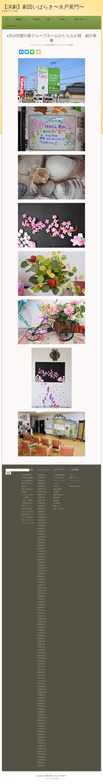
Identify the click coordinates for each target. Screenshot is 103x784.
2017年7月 (41, 667)
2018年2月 (41, 647)
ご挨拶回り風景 (59, 475)
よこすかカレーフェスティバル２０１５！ (59, 480)
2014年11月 (42, 751)
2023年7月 (41, 560)
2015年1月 (41, 746)
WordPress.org (74, 486)
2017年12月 (42, 653)
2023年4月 (41, 565)
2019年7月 (41, 599)
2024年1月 (41, 548)
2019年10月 (42, 593)
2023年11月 (42, 551)
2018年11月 (42, 622)
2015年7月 (41, 729)
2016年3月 (41, 709)
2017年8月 (41, 664)
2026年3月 (41, 478)
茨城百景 (57, 503)
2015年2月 (41, 743)
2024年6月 (41, 534)
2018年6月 (41, 636)
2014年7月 (41, 763)
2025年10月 (42, 492)
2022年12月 (42, 568)
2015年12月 (42, 718)
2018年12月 (42, 619)
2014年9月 (41, 757)
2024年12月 (42, 517)
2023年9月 (41, 557)
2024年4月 (41, 540)
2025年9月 (41, 495)
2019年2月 (41, 613)
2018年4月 (41, 641)
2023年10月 (42, 554)
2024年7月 (41, 531)
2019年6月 (41, 602)
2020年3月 (41, 579)
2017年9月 (41, 661)
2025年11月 (42, 489)
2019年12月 (42, 588)
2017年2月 (41, 681)
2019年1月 (41, 616)
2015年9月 (41, 723)
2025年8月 (41, 497)
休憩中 (56, 486)
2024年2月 (41, 545)
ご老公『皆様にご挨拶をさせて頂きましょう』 (27, 503)
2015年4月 (41, 737)
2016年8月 (41, 698)
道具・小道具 (58, 509)
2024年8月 (41, 528)
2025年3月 (41, 512)
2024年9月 (41, 526)
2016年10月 (42, 692)
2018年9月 (41, 627)
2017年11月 (42, 655)
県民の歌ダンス (81, 19)
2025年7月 (41, 500)
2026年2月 (41, 481)
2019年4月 (41, 607)
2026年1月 (41, 483)
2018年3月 (41, 644)
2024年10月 (42, 523)
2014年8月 (41, 760)
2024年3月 (41, 543)
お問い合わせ (12, 26)
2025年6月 (41, 503)
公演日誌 (36, 19)
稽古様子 (57, 497)
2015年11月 (42, 720)
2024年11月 (42, 520)
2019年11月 (42, 591)
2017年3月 (41, 678)
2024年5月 (41, 537)
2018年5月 (41, 639)
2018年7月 (41, 633)
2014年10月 (42, 754)
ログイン (72, 475)
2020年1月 (41, 585)
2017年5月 (41, 672)
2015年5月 (41, 734)
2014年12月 (42, 749)
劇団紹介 (21, 19)
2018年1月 (41, 650)
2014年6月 (41, 766)
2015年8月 (41, 726)
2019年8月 (41, 596)
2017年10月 (42, 658)
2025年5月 (41, 506)
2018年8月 (41, 630)
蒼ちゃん (57, 506)
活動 (49, 19)
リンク (30, 26)
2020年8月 (41, 574)
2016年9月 (41, 695)
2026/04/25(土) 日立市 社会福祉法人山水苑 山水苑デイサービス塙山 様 (27, 480)
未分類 (70, 45)
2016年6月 (41, 703)
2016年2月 (41, 712)
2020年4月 (41, 576)
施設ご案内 (58, 489)
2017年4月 (41, 675)
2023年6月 (41, 562)
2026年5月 (41, 475)
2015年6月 (41, 732)
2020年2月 (41, 582)
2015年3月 (41, 740)
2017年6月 (41, 670)
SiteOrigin (55, 778)
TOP (7, 19)
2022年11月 (42, 571)
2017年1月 (41, 684)
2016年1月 (41, 715)
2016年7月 (41, 701)
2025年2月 (41, 514)
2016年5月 (41, 706)
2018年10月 (42, 624)
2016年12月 (42, 687)
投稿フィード (74, 478)
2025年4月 (41, 509)
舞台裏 (56, 500)
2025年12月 (42, 486)
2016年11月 (42, 689)
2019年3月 (41, 610)
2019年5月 (41, 605)
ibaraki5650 (50, 45)
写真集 (64, 19)
